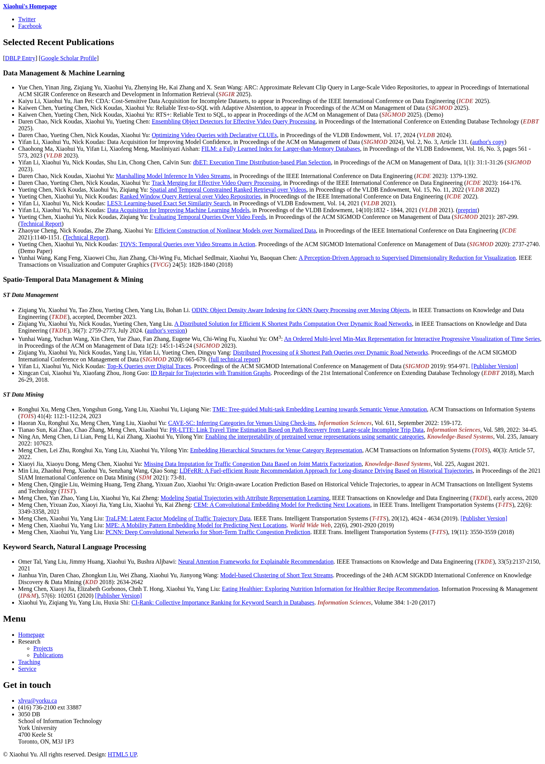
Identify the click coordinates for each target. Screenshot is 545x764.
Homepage (31, 634)
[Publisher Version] (494, 366)
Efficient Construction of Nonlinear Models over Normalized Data (235, 230)
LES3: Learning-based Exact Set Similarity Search (168, 203)
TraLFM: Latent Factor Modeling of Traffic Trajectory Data (178, 518)
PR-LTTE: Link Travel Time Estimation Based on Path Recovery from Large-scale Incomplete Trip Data (297, 430)
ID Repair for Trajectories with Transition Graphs (211, 373)
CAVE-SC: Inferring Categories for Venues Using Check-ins (241, 423)
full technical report (234, 359)
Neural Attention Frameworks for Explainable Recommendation (255, 561)
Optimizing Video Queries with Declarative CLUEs (214, 135)
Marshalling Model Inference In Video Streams (173, 176)
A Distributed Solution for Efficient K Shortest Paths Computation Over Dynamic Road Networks (293, 323)
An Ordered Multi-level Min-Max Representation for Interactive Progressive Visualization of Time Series (412, 339)
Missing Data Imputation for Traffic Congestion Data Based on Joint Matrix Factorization (252, 464)
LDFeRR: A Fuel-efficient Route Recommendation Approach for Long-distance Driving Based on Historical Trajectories (326, 470)
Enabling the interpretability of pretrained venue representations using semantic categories (314, 436)
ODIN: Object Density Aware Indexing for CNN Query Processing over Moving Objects (301, 310)
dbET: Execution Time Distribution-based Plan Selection (262, 162)
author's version (166, 330)
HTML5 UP (122, 754)
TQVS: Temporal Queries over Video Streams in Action (187, 244)
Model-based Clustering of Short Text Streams (276, 575)
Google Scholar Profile (69, 58)
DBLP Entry (20, 58)
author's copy (488, 142)
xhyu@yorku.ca (37, 700)
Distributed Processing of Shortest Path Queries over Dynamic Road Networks (330, 352)
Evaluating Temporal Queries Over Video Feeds (208, 217)
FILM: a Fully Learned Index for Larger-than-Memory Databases (280, 148)
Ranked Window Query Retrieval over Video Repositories (190, 196)
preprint (467, 210)
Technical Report (41, 223)
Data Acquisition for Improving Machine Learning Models (178, 210)
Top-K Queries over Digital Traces (149, 366)
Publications (48, 655)
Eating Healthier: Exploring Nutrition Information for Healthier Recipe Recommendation (330, 589)
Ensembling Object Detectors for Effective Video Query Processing (234, 121)
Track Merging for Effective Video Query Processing (216, 183)
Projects (43, 648)
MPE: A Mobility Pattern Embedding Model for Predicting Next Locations (196, 525)
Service (27, 669)
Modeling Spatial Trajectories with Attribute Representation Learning (244, 498)
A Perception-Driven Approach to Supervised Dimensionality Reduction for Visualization (407, 258)
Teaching (29, 662)
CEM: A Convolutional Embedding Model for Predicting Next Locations (282, 505)
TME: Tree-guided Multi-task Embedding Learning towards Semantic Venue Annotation (319, 409)
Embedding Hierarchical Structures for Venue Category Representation (276, 450)
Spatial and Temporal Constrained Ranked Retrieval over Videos (228, 189)
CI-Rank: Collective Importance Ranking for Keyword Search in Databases (222, 602)
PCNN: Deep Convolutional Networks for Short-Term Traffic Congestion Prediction (208, 532)
